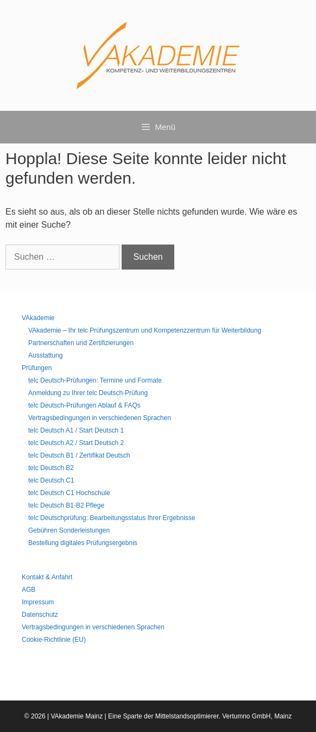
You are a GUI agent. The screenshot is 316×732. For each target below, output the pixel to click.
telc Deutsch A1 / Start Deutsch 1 (76, 430)
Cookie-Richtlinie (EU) (54, 639)
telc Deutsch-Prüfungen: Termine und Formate (95, 380)
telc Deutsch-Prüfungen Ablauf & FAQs (84, 405)
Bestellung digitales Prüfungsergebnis (82, 543)
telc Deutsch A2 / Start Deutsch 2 (76, 443)
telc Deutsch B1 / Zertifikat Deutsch (79, 455)
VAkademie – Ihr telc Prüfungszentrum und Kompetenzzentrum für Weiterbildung (144, 330)
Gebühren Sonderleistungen (69, 530)
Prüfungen (37, 368)
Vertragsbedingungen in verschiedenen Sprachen (99, 418)
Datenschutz (40, 614)
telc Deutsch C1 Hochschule (69, 493)
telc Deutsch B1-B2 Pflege (66, 505)
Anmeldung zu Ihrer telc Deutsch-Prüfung (88, 393)
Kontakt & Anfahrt (47, 577)
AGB (28, 589)
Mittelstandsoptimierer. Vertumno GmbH (213, 716)
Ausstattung (45, 355)
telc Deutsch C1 (51, 480)
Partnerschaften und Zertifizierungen (81, 343)
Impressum (38, 602)
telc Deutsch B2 (51, 468)
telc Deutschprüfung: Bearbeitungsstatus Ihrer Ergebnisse (111, 518)
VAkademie (38, 318)
